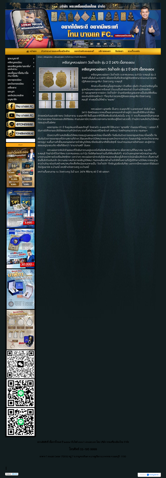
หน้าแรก (40, 57)
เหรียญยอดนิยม (48, 57)
